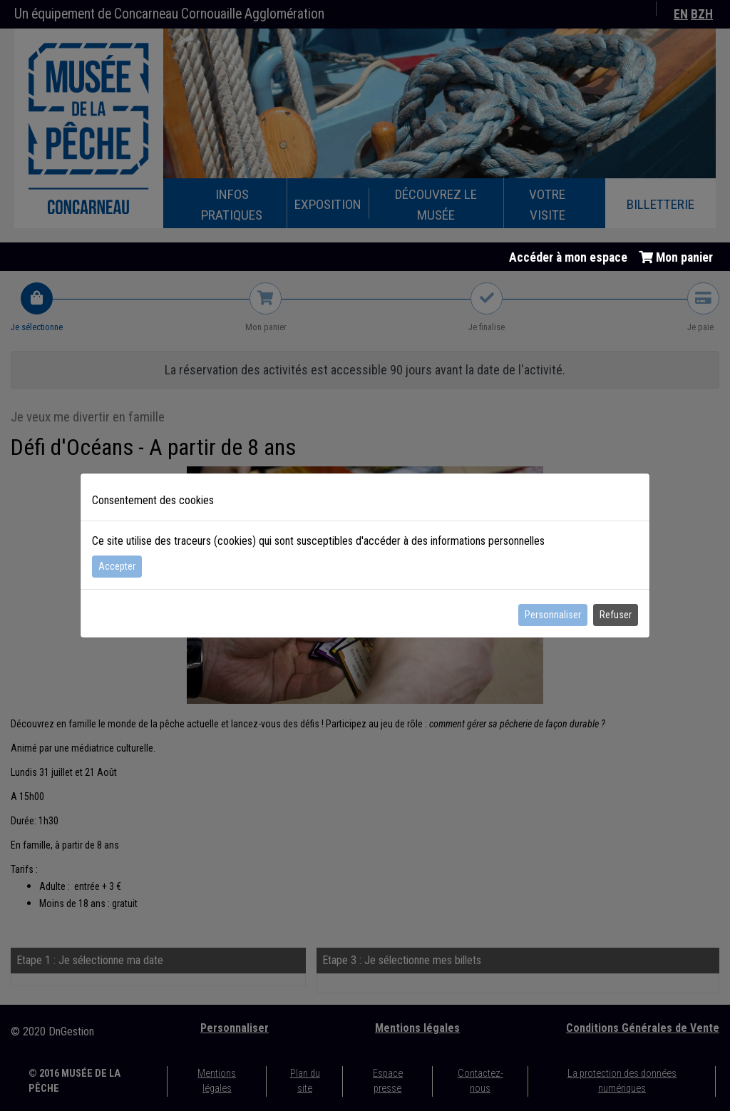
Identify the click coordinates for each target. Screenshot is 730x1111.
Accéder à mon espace (568, 257)
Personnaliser (553, 614)
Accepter (116, 566)
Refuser (616, 614)
